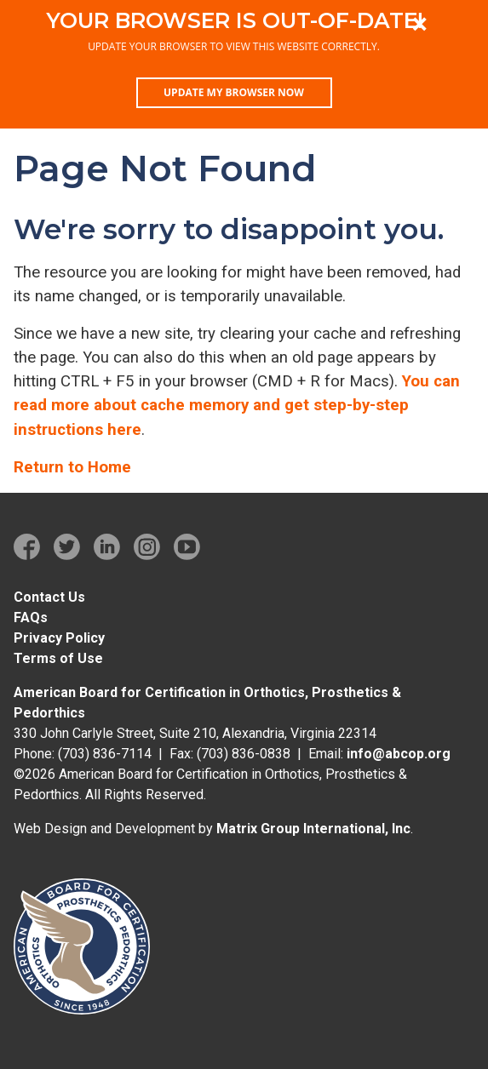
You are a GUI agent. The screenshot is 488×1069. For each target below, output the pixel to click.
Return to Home (72, 467)
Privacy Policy (59, 638)
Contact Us (49, 597)
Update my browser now (234, 92)
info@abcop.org (399, 754)
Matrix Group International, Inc (313, 828)
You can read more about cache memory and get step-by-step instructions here (237, 405)
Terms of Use (58, 658)
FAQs (31, 617)
